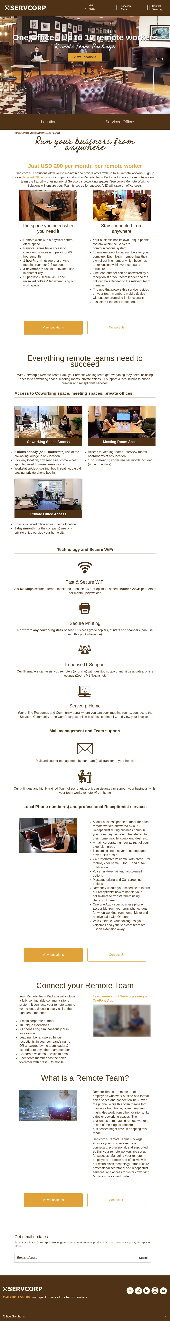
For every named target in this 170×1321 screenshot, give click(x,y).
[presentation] (75, 1258)
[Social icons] (130, 1290)
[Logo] (25, 7)
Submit (143, 1257)
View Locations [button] (85, 57)
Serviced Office (32, 177)
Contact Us (116, 327)
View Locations (53, 327)
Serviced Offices (120, 121)
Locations (50, 121)
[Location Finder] (120, 7)
